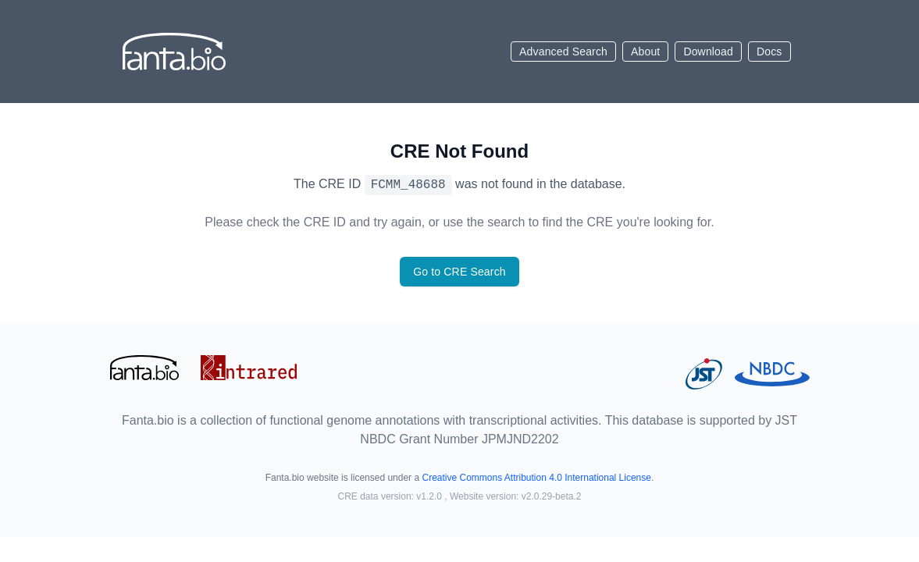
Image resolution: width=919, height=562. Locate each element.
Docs (769, 51)
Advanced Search (563, 51)
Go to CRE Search (459, 271)
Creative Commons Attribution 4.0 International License (536, 477)
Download (708, 51)
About (645, 51)
